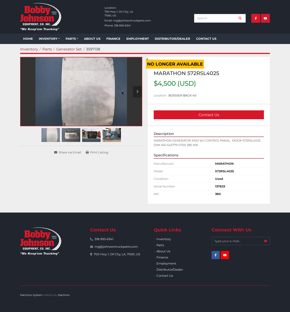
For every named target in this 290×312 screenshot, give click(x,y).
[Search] (217, 18)
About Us (92, 38)
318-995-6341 (122, 25)
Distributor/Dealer (172, 38)
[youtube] (265, 18)
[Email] (241, 241)
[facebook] (255, 18)
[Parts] (47, 49)
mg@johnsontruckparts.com (132, 20)
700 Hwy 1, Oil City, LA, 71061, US (117, 254)
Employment (137, 38)
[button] (49, 39)
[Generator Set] (69, 49)
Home (28, 38)
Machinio (64, 295)
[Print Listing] (97, 152)
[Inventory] (29, 49)
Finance (113, 38)
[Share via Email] (67, 152)
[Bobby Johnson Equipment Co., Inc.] (40, 241)
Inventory (48, 38)
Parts (71, 38)
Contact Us (206, 38)
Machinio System (31, 295)
